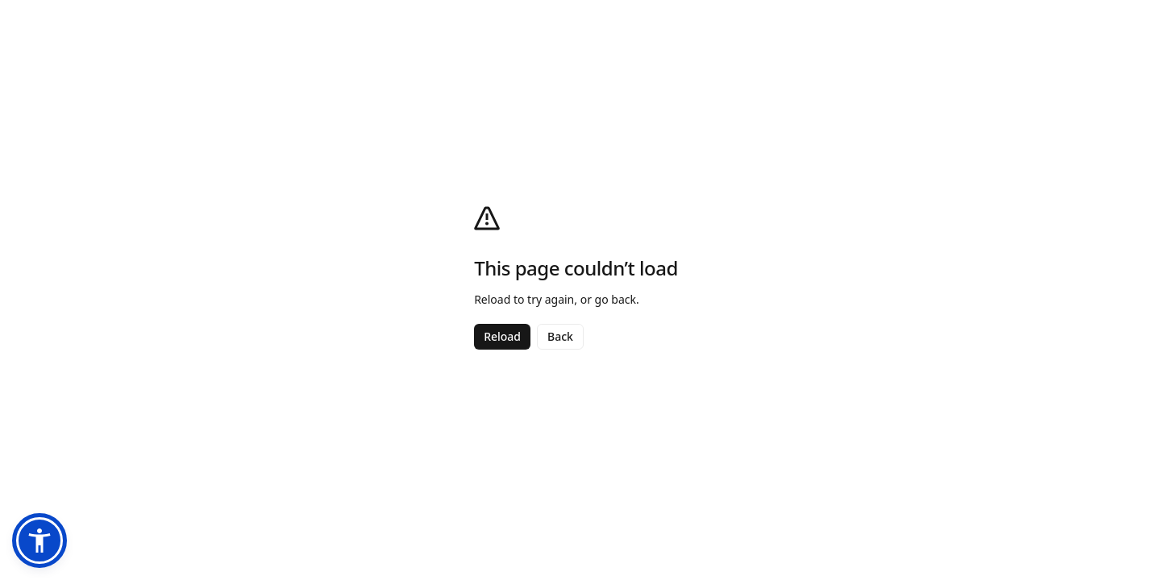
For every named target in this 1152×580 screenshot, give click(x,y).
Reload (502, 336)
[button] (39, 540)
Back (560, 336)
